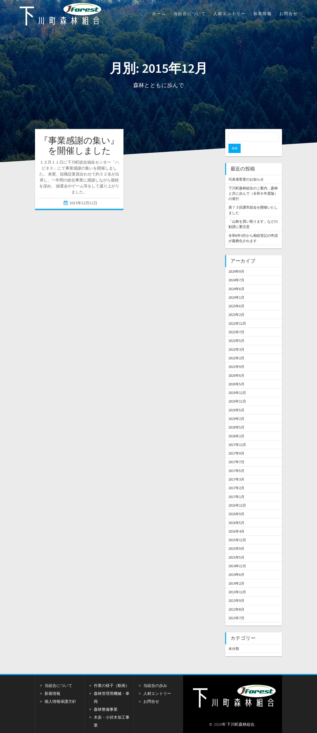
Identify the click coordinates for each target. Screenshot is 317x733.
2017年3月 (236, 470)
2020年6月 (236, 366)
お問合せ (288, 13)
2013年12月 (237, 582)
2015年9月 (236, 539)
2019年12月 (237, 383)
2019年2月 (236, 409)
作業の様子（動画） (111, 676)
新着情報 (262, 13)
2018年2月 (236, 427)
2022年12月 (237, 314)
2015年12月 (237, 530)
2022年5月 (236, 331)
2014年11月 (237, 556)
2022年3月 (236, 340)
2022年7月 (236, 323)
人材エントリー (229, 13)
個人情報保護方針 (60, 692)
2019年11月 (237, 392)
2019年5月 (236, 401)
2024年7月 (236, 271)
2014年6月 (236, 565)
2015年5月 (236, 548)
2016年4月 (236, 522)
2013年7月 (236, 608)
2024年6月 (236, 279)
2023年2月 (236, 305)
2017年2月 (236, 478)
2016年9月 (236, 504)
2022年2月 (236, 349)
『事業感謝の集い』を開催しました (79, 145)
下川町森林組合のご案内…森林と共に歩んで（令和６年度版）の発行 (253, 184)
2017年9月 (236, 444)
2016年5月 (236, 513)
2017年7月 (236, 452)
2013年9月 (236, 591)
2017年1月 (236, 487)
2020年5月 (236, 375)
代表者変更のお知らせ (246, 170)
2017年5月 (236, 461)
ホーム (159, 13)
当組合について (189, 13)
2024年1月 (236, 288)
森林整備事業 (106, 700)
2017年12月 (237, 435)
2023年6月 (236, 297)
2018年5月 (236, 418)
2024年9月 (236, 262)
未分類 (234, 639)
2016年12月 (237, 496)
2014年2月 (236, 574)
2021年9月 (236, 357)
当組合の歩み (155, 676)
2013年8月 (236, 600)
